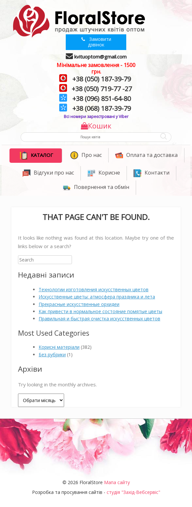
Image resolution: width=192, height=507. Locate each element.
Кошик (96, 125)
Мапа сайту (117, 482)
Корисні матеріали (59, 347)
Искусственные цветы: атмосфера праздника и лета (97, 297)
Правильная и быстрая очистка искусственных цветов (99, 318)
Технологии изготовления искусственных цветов (93, 289)
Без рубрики (52, 354)
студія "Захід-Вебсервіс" (133, 492)
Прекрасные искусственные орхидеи (79, 304)
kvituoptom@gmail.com (100, 56)
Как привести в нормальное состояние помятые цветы (100, 311)
